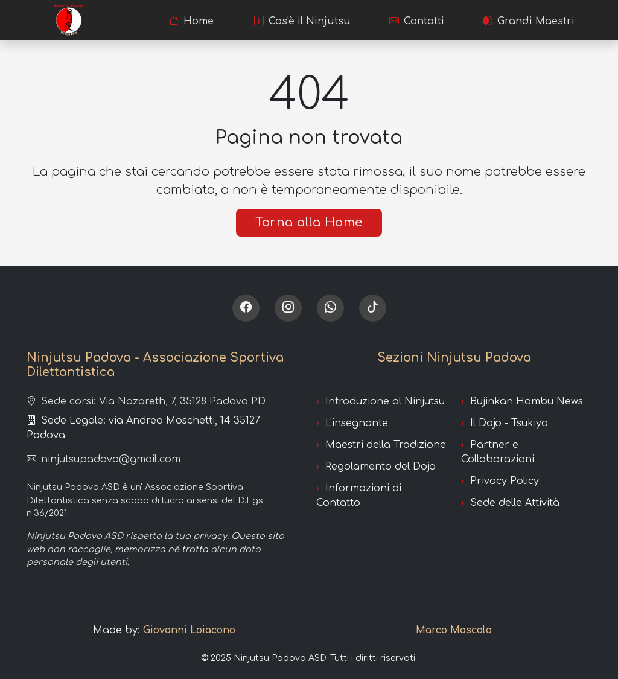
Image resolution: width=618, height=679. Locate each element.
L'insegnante (356, 423)
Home (191, 21)
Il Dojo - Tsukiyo (509, 423)
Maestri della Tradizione (385, 444)
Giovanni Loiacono (189, 630)
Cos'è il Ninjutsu (302, 21)
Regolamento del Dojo (380, 466)
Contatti (416, 21)
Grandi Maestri (529, 21)
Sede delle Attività (514, 502)
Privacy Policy (504, 481)
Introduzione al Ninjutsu (385, 401)
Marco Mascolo (454, 630)
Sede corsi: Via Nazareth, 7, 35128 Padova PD (146, 401)
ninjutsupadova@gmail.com (103, 459)
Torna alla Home (309, 222)
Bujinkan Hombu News (526, 401)
